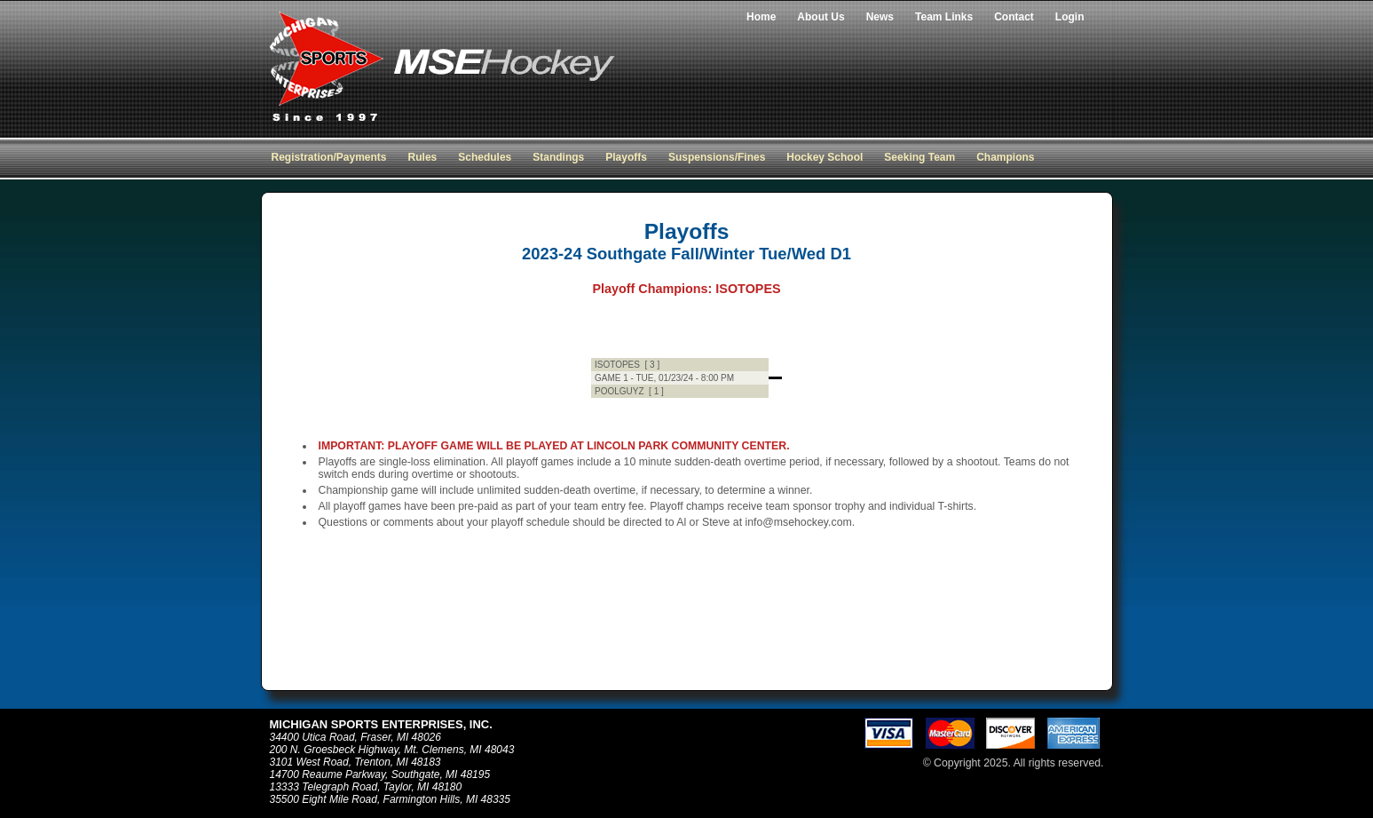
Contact (1014, 17)
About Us (820, 17)
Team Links (944, 17)
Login (1070, 17)
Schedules (484, 157)
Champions (1005, 157)
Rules (423, 157)
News (880, 17)
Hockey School (824, 157)
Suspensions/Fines (716, 157)
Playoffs (626, 157)
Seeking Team (919, 157)
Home (761, 17)
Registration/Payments (329, 157)
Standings (558, 157)
